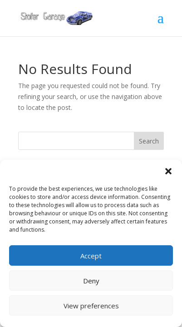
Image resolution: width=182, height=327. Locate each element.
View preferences (91, 305)
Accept (91, 255)
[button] (168, 171)
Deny (91, 280)
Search (149, 141)
